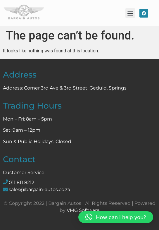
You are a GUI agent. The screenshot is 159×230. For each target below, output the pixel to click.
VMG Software (83, 210)
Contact (19, 159)
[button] (130, 13)
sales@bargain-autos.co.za (39, 189)
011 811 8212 (21, 182)
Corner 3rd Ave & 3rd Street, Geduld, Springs (75, 88)
